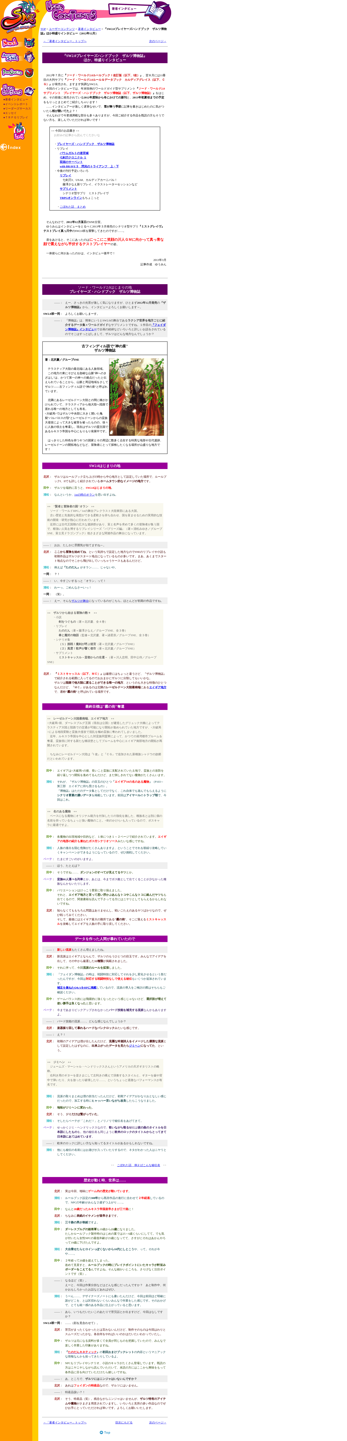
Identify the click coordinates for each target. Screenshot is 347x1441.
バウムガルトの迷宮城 (74, 153)
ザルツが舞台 (80, 600)
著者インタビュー (89, 29)
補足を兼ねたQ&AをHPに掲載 (76, 987)
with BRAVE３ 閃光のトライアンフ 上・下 (89, 166)
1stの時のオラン (84, 494)
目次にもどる (124, 1422)
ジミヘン (135, 1045)
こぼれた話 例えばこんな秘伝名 (138, 1165)
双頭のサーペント (71, 162)
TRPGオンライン (71, 197)
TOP (43, 29)
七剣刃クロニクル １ (73, 157)
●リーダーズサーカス (17, 108)
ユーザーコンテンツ (62, 29)
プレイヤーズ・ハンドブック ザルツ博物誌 (85, 144)
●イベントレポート (15, 104)
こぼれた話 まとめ (73, 206)
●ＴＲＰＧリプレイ (15, 117)
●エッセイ (10, 113)
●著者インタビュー (15, 99)
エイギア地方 (157, 687)
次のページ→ (157, 41)
